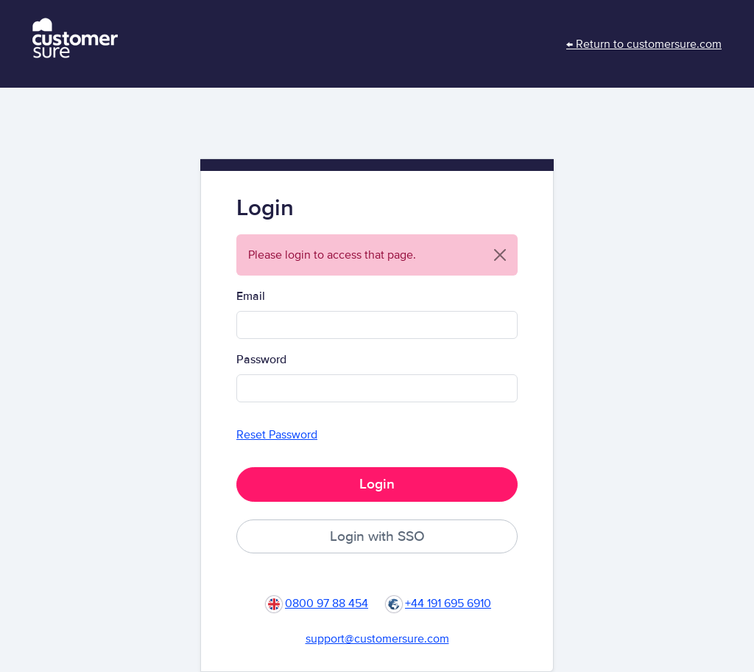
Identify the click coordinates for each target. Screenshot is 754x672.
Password (261, 359)
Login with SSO (377, 536)
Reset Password (276, 434)
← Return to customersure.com (644, 44)
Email (250, 296)
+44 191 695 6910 (448, 603)
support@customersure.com (377, 638)
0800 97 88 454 (326, 603)
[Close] (500, 255)
